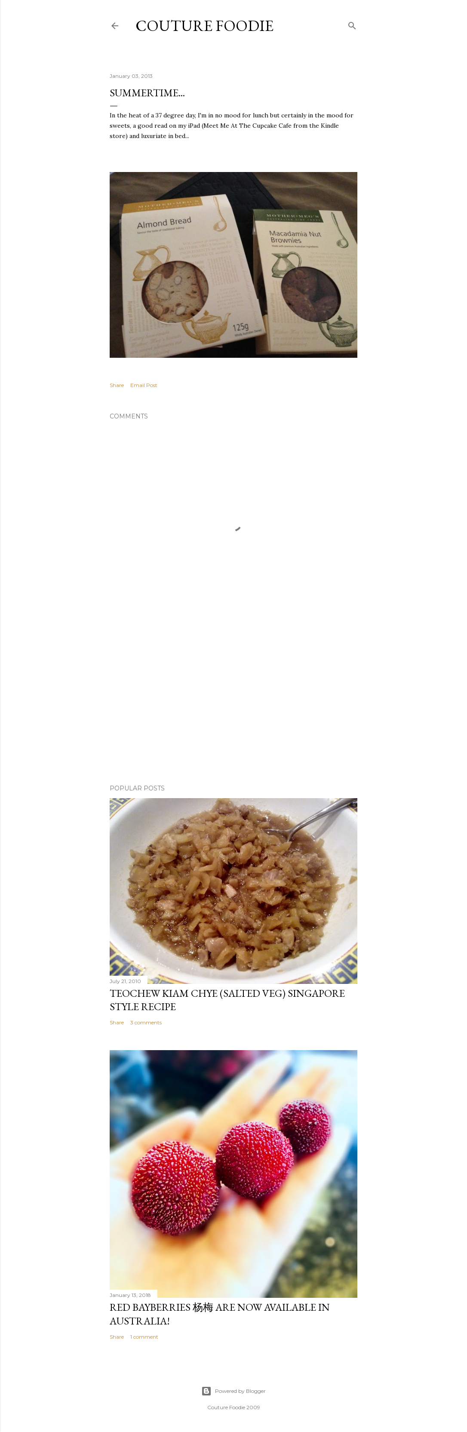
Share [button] (117, 385)
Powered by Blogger (233, 1391)
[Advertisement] (233, 702)
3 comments (146, 1022)
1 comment (144, 1337)
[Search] (352, 23)
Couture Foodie (204, 25)
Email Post (143, 385)
